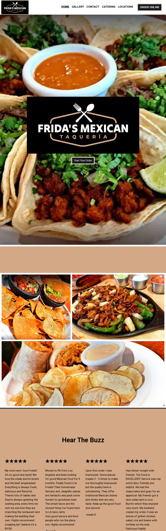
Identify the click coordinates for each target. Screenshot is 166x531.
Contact (92, 6)
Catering (108, 6)
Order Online (149, 7)
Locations (125, 6)
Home (65, 6)
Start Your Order (83, 160)
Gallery (78, 6)
